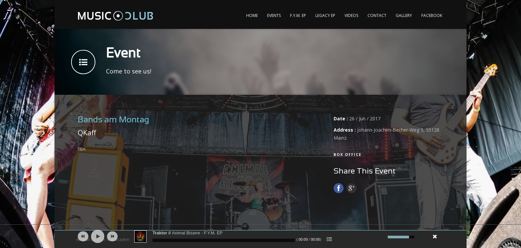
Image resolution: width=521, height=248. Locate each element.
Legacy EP (325, 15)
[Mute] (381, 237)
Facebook (431, 15)
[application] (260, 236)
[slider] (224, 240)
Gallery (404, 15)
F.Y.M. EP (298, 15)
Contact (376, 15)
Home (252, 15)
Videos (351, 15)
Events (274, 15)
